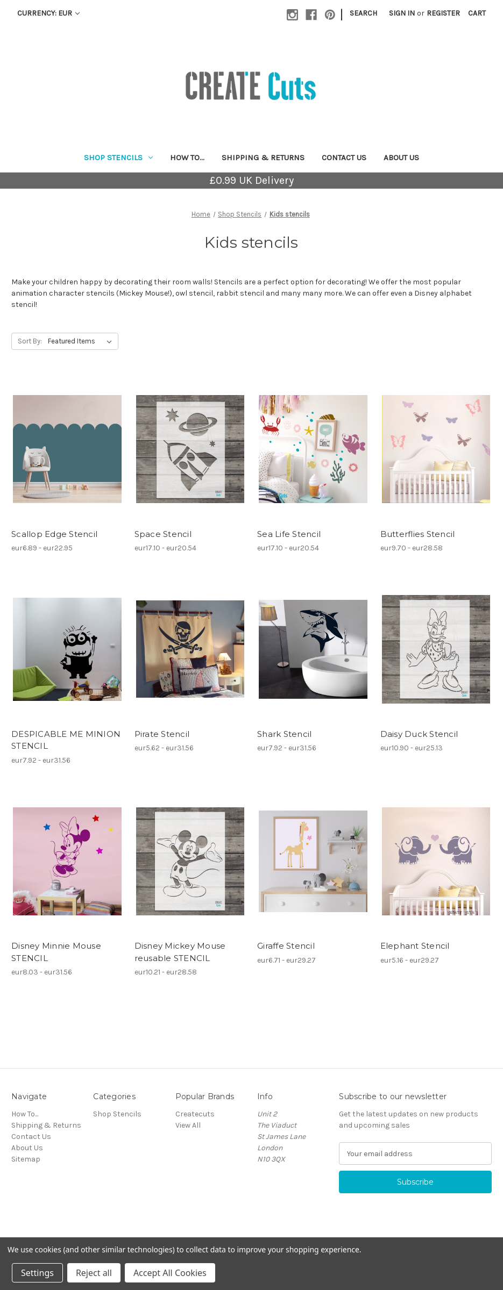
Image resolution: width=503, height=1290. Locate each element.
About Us (401, 157)
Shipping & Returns (263, 157)
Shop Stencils (118, 157)
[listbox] (82, 341)
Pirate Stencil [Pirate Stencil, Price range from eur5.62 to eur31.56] (162, 734)
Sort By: (30, 341)
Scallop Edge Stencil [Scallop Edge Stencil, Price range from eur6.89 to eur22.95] (54, 534)
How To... (187, 157)
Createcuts (195, 1114)
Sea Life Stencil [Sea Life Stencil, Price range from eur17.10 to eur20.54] (289, 534)
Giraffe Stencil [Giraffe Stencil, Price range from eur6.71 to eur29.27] (286, 946)
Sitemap (25, 1159)
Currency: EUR (48, 13)
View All (188, 1125)
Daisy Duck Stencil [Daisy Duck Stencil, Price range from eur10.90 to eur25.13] (419, 734)
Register (443, 13)
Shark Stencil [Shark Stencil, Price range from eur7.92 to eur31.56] (284, 734)
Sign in (402, 13)
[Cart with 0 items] (477, 13)
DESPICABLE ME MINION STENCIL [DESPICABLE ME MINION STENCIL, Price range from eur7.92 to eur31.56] (66, 740)
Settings (37, 1273)
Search (363, 13)
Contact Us (344, 157)
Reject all (94, 1273)
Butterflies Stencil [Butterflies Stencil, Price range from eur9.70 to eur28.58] (417, 534)
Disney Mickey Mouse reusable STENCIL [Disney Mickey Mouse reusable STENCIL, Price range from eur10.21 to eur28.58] (180, 952)
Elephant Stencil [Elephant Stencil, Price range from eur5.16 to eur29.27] (415, 946)
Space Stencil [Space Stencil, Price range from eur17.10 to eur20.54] (163, 534)
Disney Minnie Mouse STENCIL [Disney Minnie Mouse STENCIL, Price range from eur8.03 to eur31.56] (56, 952)
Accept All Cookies (170, 1273)
